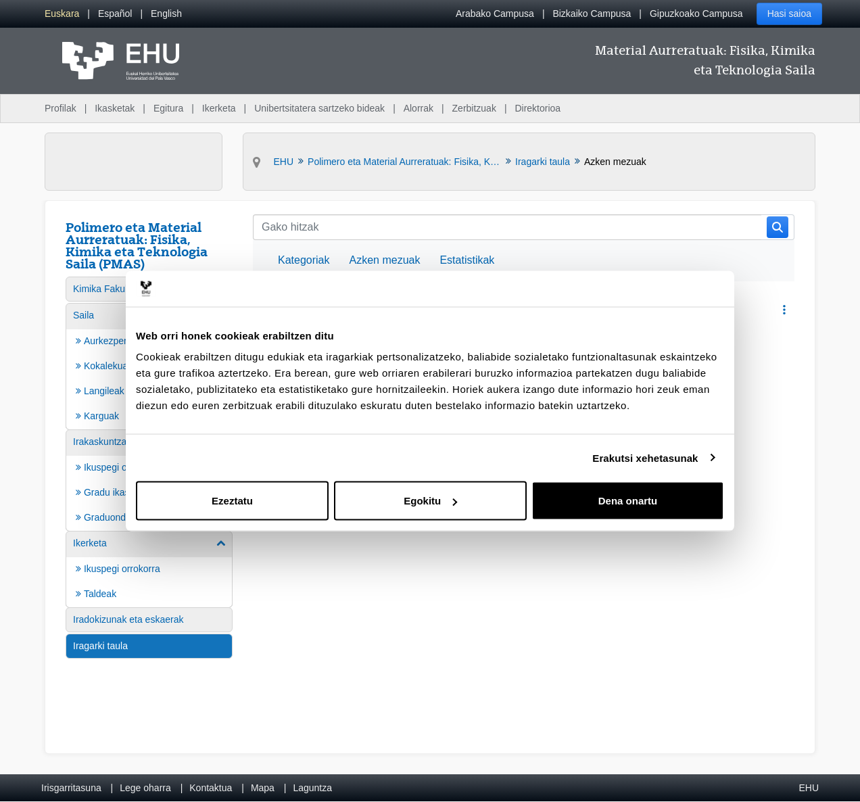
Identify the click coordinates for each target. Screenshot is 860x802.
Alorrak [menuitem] (418, 108)
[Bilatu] (507, 227)
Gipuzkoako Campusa (696, 13)
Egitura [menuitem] (168, 108)
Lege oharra (145, 787)
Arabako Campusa (495, 13)
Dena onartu (628, 500)
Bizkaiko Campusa (591, 13)
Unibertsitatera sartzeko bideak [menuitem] (319, 108)
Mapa (262, 787)
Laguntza (312, 787)
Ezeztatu (232, 500)
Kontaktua (210, 787)
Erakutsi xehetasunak (645, 457)
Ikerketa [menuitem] (219, 108)
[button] (783, 310)
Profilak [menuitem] (60, 108)
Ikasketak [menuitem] (115, 108)
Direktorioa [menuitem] (537, 108)
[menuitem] (62, 14)
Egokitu (430, 500)
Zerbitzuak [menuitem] (474, 108)
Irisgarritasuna (71, 787)
